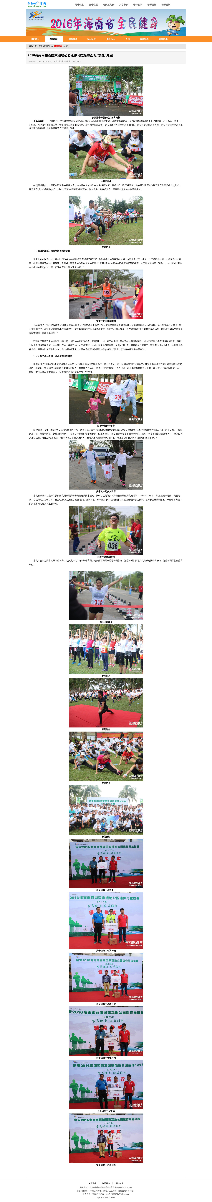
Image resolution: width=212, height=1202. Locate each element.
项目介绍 (91, 39)
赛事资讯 (54, 39)
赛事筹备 (73, 39)
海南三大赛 (108, 5)
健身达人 (110, 39)
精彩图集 (151, 5)
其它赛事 (123, 5)
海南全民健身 (44, 46)
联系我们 (106, 1183)
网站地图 (119, 1183)
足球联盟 (79, 5)
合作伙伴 (137, 5)
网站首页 (35, 39)
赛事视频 (144, 39)
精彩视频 (165, 5)
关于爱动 (92, 1183)
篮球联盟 (93, 5)
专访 (127, 39)
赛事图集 (163, 39)
